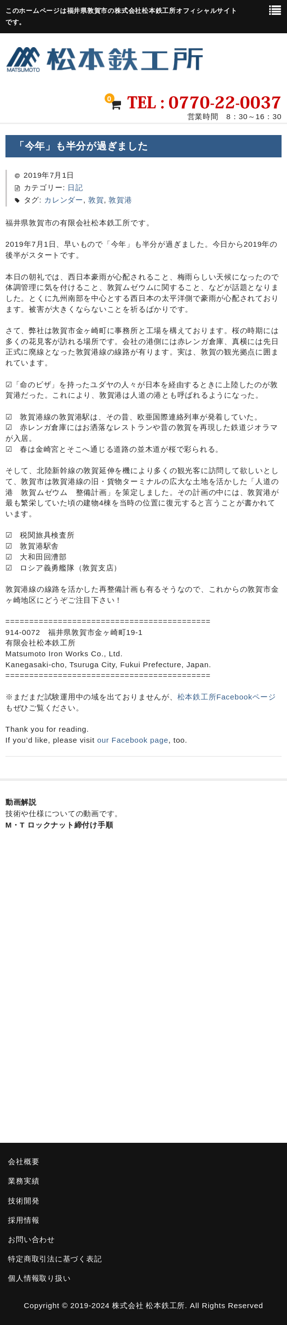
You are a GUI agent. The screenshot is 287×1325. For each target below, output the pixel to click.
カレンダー (63, 200)
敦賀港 (120, 200)
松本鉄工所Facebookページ (226, 697)
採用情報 (23, 1220)
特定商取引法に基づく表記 (55, 1259)
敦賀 (96, 200)
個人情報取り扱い (39, 1278)
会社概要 (23, 1161)
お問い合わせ (31, 1239)
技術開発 (23, 1200)
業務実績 (23, 1181)
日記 (75, 187)
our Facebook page (133, 740)
